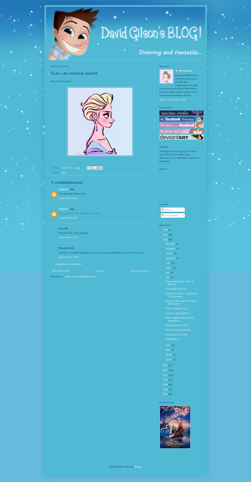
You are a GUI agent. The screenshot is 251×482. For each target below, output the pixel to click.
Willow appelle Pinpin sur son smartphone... (179, 319)
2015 (165, 235)
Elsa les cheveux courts (176, 334)
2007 (165, 394)
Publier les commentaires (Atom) (80, 276)
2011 (165, 375)
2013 (165, 365)
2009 (165, 384)
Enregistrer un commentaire (68, 264)
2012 (165, 370)
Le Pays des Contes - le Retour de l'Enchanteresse (181, 295)
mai (168, 277)
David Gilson (185, 71)
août (168, 263)
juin (168, 272)
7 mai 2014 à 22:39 (68, 198)
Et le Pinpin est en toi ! (176, 289)
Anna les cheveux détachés (178, 330)
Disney (64, 172)
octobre (169, 253)
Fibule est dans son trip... (177, 308)
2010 (165, 380)
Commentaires (169, 215)
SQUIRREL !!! (172, 339)
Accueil (100, 271)
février (169, 354)
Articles (166, 209)
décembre (171, 244)
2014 (165, 239)
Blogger (138, 466)
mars (168, 350)
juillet (169, 268)
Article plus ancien (139, 271)
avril (168, 345)
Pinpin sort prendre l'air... (177, 325)
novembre (171, 248)
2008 (165, 389)
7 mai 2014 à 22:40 (68, 218)
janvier (169, 359)
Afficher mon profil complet (172, 100)
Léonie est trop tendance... (177, 313)
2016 (165, 230)
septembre (171, 258)
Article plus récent (60, 271)
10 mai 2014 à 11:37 (68, 237)
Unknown (64, 189)
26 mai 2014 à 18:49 (68, 257)
